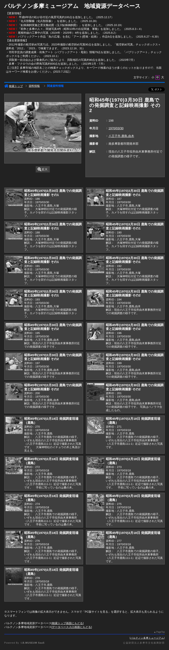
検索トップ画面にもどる (67, 623)
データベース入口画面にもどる (71, 627)
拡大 (43, 169)
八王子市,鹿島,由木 (121, 136)
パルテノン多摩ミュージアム (147, 638)
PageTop (160, 632)
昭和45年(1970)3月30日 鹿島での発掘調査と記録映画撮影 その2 (134, 293)
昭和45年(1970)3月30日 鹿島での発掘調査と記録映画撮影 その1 (53, 193)
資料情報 (34, 85)
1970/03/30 (116, 128)
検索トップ (13, 86)
